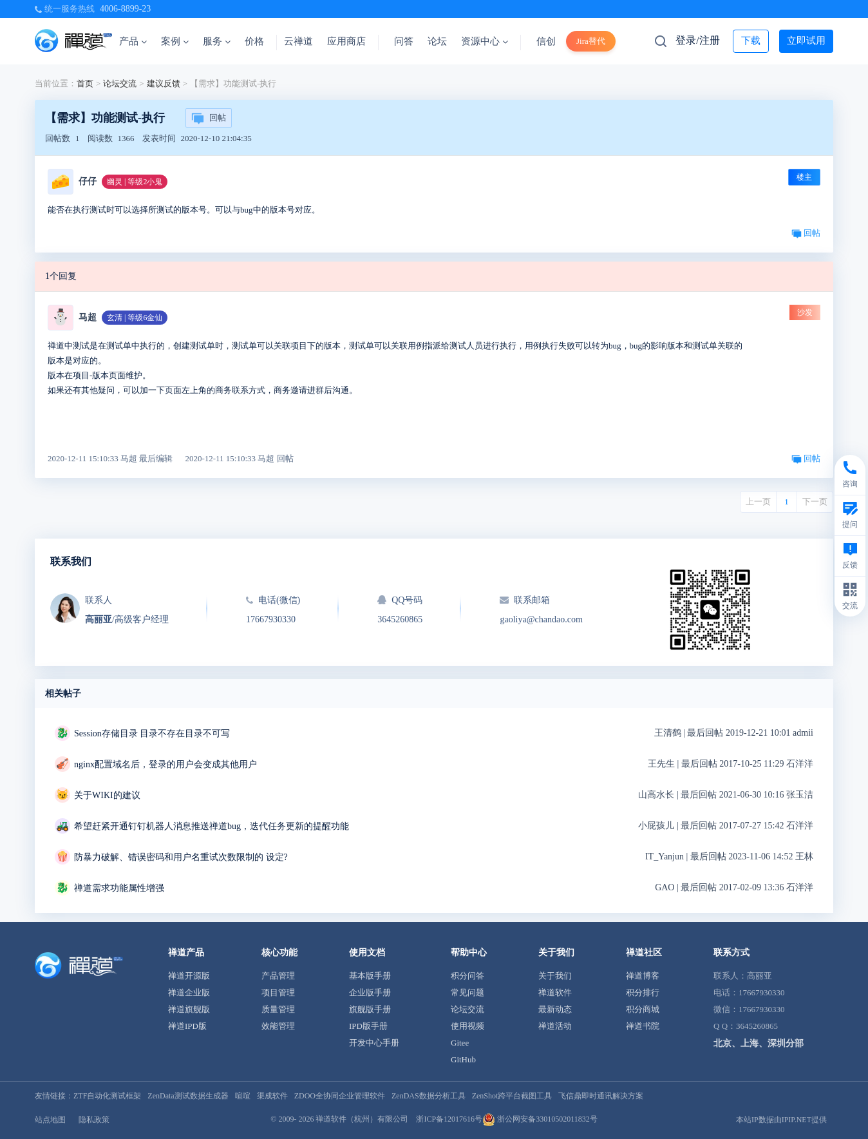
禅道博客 (642, 976)
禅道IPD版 (187, 1026)
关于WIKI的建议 (107, 795)
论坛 (437, 41)
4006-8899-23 (125, 9)
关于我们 (555, 976)
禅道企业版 (189, 992)
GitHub (463, 1059)
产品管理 (278, 976)
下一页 (814, 501)
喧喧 (242, 1095)
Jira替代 (590, 41)
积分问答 (467, 976)
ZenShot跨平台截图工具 (512, 1095)
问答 (403, 41)
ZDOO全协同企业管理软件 (339, 1095)
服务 (217, 41)
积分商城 (642, 1009)
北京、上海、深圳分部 (758, 1043)
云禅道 (298, 41)
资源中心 (484, 41)
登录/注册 (697, 40)
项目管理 (278, 992)
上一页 (758, 501)
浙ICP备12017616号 (449, 1119)
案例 (175, 41)
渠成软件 (272, 1095)
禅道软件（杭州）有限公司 (362, 1119)
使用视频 (467, 1026)
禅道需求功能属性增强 (119, 888)
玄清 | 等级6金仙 (134, 317)
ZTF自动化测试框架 (107, 1095)
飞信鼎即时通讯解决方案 (600, 1095)
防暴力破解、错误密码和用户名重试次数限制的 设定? (181, 857)
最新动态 (555, 1009)
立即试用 (806, 40)
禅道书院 (642, 1026)
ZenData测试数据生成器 (187, 1095)
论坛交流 (120, 83)
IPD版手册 (368, 1026)
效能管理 (278, 1026)
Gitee (460, 1043)
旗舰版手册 (370, 1009)
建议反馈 (163, 83)
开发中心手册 (374, 1043)
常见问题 (467, 992)
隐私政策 (94, 1119)
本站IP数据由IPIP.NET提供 (781, 1119)
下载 (750, 40)
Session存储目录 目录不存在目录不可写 (152, 733)
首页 (85, 83)
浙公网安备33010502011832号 (540, 1119)
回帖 (208, 118)
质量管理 (278, 1009)
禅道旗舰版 (189, 1009)
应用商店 (346, 41)
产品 (133, 41)
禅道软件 (555, 992)
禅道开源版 (189, 976)
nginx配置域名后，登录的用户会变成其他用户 (165, 764)
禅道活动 (555, 1026)
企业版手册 (370, 992)
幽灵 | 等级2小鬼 (134, 181)
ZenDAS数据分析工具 (429, 1095)
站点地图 (50, 1119)
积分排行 (642, 992)
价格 (254, 41)
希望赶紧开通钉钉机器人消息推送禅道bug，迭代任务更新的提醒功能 (211, 826)
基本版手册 (370, 976)
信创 (546, 41)
